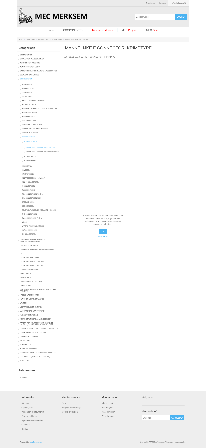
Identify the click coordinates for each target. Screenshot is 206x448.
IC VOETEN (26, 170)
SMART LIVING (25, 341)
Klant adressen (108, 412)
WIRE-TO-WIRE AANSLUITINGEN (33, 226)
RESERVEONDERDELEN (29, 337)
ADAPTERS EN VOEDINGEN (30, 63)
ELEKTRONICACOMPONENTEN (31, 261)
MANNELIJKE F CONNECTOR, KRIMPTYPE (40, 147)
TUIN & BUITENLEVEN (28, 349)
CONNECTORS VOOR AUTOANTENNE (35, 128)
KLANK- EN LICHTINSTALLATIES (32, 299)
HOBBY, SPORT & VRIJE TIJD (31, 281)
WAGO (24, 222)
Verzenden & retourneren (32, 412)
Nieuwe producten (102, 30)
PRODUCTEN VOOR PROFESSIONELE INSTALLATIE (39, 329)
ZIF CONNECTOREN (29, 234)
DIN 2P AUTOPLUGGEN (30, 132)
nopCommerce (36, 442)
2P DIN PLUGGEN (28, 88)
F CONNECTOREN (43, 39)
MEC (129, 30)
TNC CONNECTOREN (29, 214)
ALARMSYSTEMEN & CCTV (30, 67)
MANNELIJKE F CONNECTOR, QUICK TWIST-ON (42, 151)
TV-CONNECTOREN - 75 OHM (32, 218)
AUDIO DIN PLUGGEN (29, 112)
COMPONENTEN (73, 30)
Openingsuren (27, 407)
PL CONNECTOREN (28, 190)
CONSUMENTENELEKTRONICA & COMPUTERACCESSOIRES (32, 240)
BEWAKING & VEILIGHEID (29, 75)
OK (103, 231)
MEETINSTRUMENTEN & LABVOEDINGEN (35, 319)
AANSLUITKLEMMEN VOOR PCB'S (33, 100)
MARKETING (24, 361)
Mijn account (107, 403)
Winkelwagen (107, 416)
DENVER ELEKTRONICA (29, 245)
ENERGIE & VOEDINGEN (29, 269)
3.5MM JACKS (27, 92)
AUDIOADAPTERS (28, 116)
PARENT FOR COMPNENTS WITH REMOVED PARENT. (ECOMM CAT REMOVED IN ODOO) (36, 324)
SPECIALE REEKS (28, 202)
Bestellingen (107, 407)
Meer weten (103, 236)
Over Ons (25, 425)
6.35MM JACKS (27, 96)
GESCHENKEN (25, 277)
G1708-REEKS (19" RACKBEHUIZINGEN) (35, 357)
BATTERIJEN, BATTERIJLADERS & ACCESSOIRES (38, 71)
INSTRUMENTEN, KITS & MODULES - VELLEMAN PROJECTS (38, 290)
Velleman (23, 377)
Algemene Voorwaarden (32, 420)
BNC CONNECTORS (29, 120)
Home (50, 30)
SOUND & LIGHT (26, 345)
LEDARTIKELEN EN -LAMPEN (31, 307)
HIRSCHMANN (27, 166)
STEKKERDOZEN (28, 206)
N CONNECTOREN (28, 186)
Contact (24, 429)
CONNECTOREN (30, 39)
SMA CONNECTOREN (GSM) (31, 198)
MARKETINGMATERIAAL (29, 315)
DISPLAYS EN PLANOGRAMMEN (32, 59)
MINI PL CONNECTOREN (30, 182)
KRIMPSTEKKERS (28, 174)
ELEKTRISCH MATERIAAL (29, 257)
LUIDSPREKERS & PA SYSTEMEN (32, 311)
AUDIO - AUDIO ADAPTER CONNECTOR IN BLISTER (39, 108)
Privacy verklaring (29, 416)
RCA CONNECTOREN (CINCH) (32, 194)
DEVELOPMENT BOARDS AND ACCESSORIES (37, 249)
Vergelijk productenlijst (71, 407)
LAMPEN (23, 303)
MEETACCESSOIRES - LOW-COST (33, 178)
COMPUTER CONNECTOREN (32, 124)
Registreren (150, 3)
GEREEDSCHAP (26, 273)
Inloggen (162, 3)
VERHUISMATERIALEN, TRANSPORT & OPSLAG (38, 353)
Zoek (64, 403)
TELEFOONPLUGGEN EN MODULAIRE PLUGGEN (39, 210)
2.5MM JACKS (27, 84)
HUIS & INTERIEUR (27, 285)
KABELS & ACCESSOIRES (29, 295)
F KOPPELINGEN (30, 156)
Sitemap (25, 403)
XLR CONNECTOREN (29, 230)
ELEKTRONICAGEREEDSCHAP (31, 265)
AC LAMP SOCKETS (29, 104)
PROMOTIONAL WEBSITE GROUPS (33, 333)
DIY (21, 253)
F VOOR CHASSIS (30, 160)
